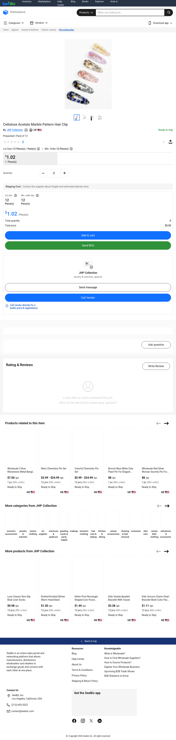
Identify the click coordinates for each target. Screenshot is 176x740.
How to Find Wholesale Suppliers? (122, 658)
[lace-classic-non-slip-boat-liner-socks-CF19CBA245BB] (21, 575)
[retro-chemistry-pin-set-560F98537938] (54, 447)
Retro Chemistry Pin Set (53, 468)
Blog (74, 653)
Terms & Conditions (82, 670)
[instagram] (82, 721)
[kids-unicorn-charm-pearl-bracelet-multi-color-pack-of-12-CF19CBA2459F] (155, 575)
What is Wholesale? (114, 653)
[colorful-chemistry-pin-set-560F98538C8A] (88, 447)
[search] (134, 12)
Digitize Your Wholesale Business (122, 667)
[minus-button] (43, 173)
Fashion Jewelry (48, 30)
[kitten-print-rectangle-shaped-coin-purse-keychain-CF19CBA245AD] (88, 575)
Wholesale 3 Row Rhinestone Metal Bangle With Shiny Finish (20, 471)
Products (86, 12)
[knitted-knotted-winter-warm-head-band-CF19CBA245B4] (54, 575)
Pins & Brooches (66, 30)
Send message (88, 287)
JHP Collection (15, 130)
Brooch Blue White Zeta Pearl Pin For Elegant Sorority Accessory (120, 471)
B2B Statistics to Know (116, 675)
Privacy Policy (79, 675)
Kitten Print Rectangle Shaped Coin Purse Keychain (86, 599)
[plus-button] (64, 173)
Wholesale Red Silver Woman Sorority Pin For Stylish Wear (154, 471)
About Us (76, 664)
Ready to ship (165, 130)
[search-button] (168, 12)
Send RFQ (88, 245)
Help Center (78, 659)
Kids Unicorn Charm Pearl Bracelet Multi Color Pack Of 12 (155, 599)
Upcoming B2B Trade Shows (119, 671)
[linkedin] (99, 721)
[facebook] (74, 721)
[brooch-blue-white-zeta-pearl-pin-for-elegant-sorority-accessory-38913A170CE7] (121, 447)
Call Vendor (88, 297)
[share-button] (170, 141)
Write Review (156, 366)
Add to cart (88, 235)
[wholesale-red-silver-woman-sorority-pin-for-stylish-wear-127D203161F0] (155, 447)
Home (6, 30)
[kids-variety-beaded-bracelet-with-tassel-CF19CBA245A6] (121, 575)
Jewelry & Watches (29, 30)
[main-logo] (14, 14)
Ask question (156, 344)
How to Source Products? (117, 662)
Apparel (14, 30)
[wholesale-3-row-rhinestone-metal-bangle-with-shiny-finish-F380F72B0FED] (21, 447)
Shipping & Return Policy (85, 681)
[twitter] (91, 721)
